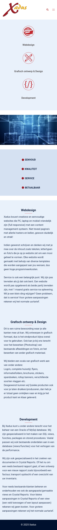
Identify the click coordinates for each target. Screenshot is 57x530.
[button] (47, 10)
